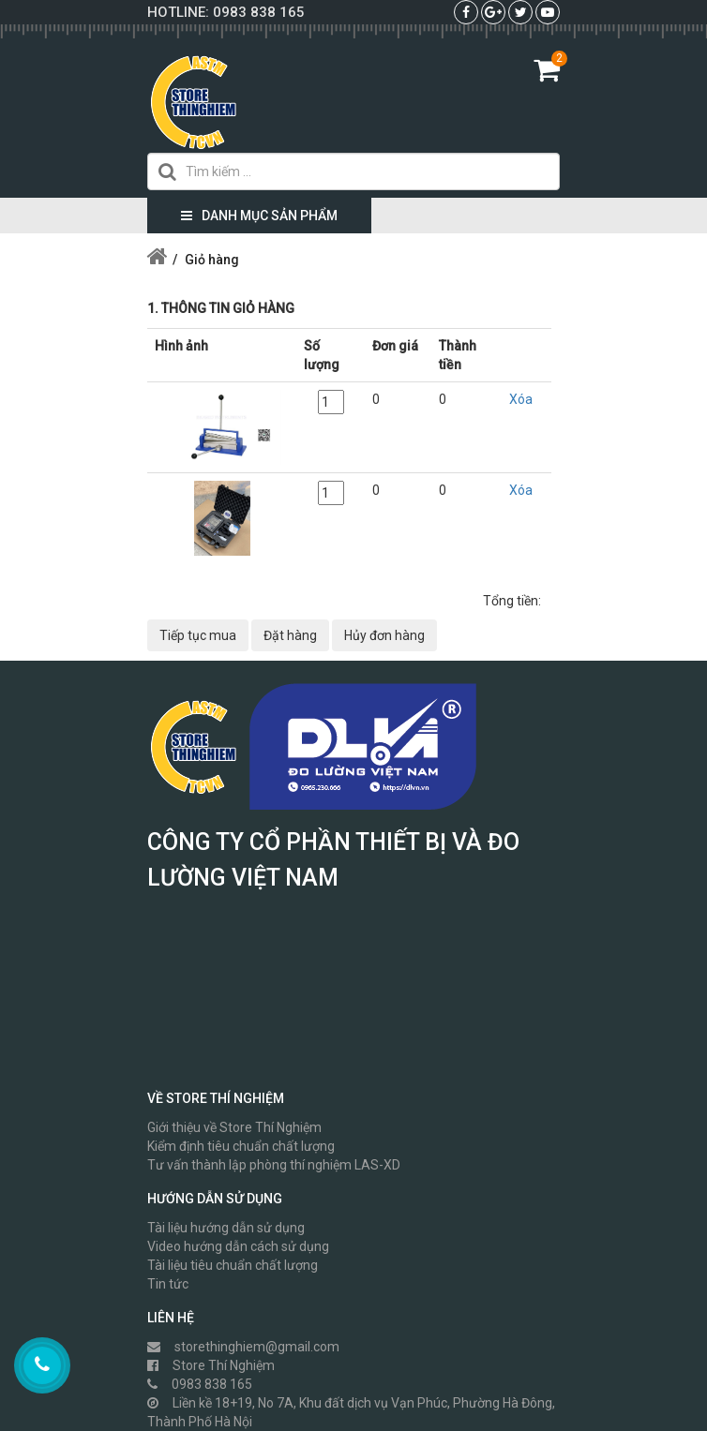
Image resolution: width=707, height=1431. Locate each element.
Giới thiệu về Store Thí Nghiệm (234, 1127)
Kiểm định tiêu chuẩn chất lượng (241, 1146)
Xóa (521, 399)
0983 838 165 (259, 12)
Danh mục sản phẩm (259, 215)
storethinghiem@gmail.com (243, 1346)
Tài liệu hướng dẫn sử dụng (226, 1227)
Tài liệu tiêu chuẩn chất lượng (232, 1265)
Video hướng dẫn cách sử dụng (238, 1246)
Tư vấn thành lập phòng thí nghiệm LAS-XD (273, 1164)
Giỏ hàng (212, 259)
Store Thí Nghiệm (211, 1365)
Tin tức (167, 1283)
